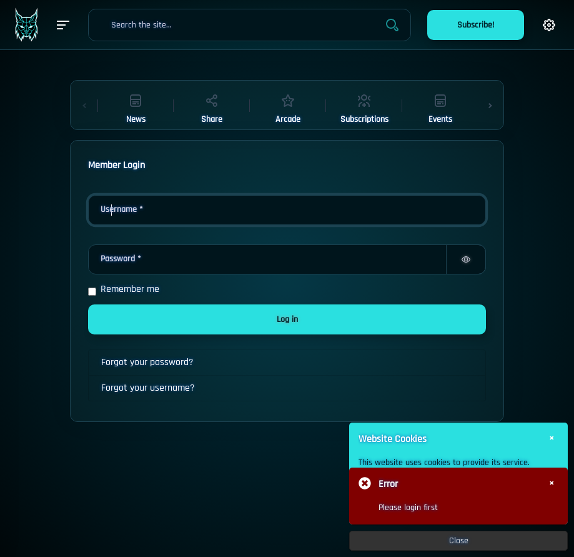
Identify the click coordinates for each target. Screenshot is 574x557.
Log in (287, 319)
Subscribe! (475, 25)
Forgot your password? (147, 362)
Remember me (130, 289)
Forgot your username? (148, 387)
